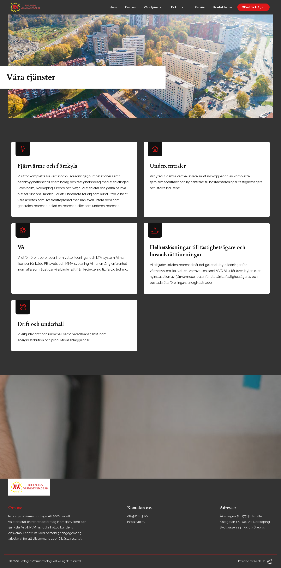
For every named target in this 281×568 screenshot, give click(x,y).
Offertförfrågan (253, 7)
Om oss (130, 7)
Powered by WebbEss (255, 561)
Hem (113, 7)
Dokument (179, 7)
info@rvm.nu (136, 522)
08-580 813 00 (137, 516)
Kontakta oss (222, 7)
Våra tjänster (153, 7)
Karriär (200, 7)
